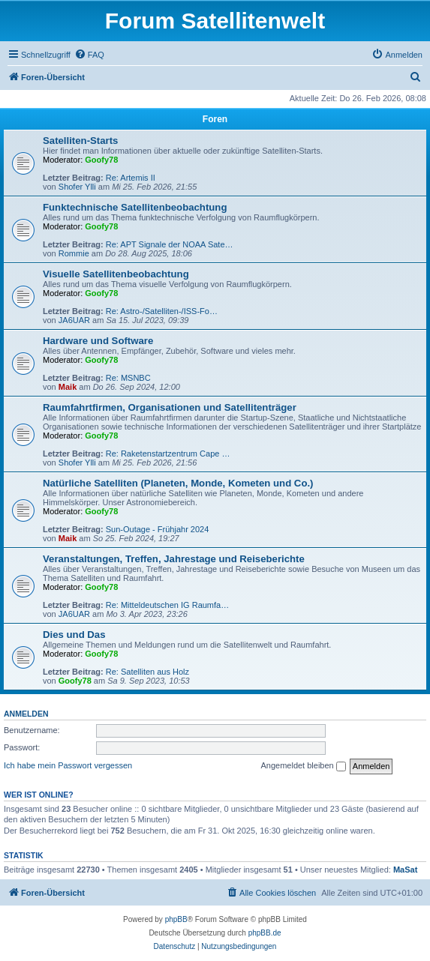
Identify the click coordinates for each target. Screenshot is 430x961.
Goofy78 (101, 159)
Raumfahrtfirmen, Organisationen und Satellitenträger (169, 407)
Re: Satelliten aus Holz (147, 671)
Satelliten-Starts (80, 140)
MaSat (405, 869)
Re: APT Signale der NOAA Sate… (169, 244)
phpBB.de (264, 933)
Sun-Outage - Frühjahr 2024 (157, 529)
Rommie (74, 253)
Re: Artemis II (130, 177)
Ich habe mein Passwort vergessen (68, 765)
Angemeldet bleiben (302, 766)
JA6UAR (74, 320)
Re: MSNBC (128, 377)
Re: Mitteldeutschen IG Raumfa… (167, 604)
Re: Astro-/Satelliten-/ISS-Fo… (162, 311)
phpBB (176, 919)
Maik (68, 386)
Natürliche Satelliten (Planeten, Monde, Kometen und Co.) (178, 483)
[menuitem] (89, 55)
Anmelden (26, 713)
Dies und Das (74, 634)
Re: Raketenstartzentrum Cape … (168, 453)
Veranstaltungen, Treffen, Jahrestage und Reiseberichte (174, 558)
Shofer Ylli (77, 186)
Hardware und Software (98, 340)
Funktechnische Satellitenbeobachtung (135, 207)
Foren (215, 119)
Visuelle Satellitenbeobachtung (116, 274)
